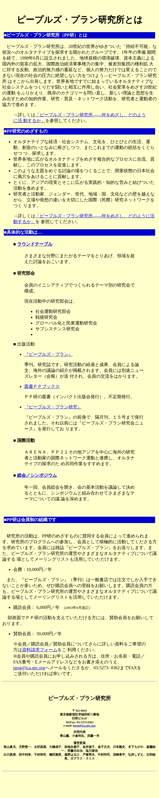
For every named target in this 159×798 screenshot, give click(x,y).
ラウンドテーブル (34, 244)
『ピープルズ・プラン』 (48, 354)
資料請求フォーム (39, 649)
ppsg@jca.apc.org (29, 667)
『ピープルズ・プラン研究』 (53, 407)
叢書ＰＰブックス (42, 386)
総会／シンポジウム (37, 475)
